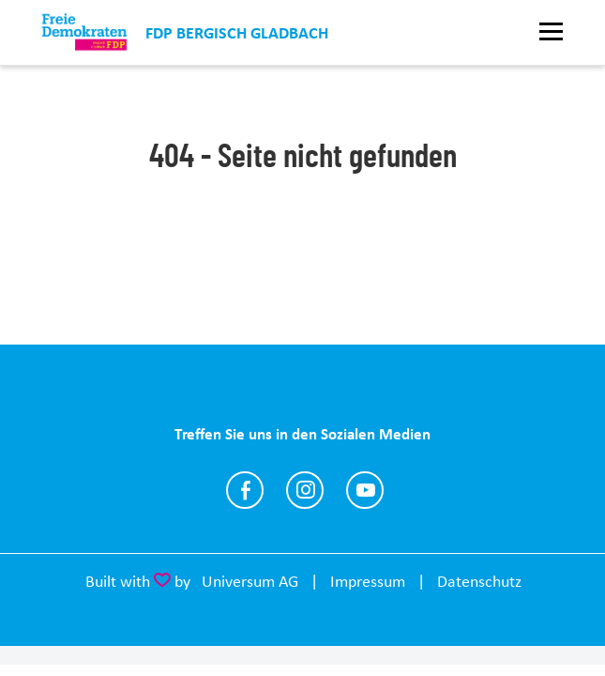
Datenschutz (479, 581)
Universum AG (250, 581)
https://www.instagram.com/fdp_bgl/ (305, 490)
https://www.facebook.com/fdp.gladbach (245, 490)
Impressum (367, 581)
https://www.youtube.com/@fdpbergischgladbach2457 (365, 490)
